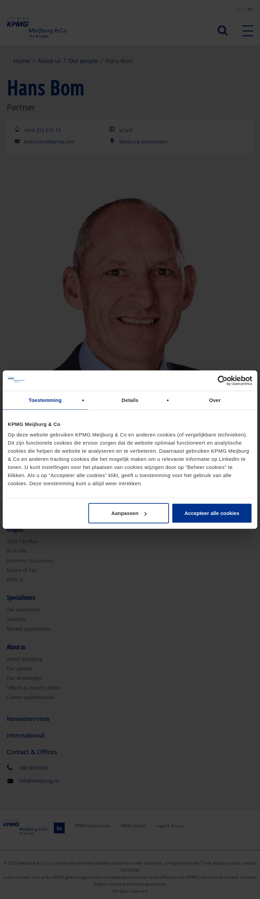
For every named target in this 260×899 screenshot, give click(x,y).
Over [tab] (215, 400)
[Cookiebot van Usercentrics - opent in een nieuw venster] (222, 380)
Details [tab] (130, 400)
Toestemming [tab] (45, 400)
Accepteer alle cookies (212, 513)
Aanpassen (129, 513)
